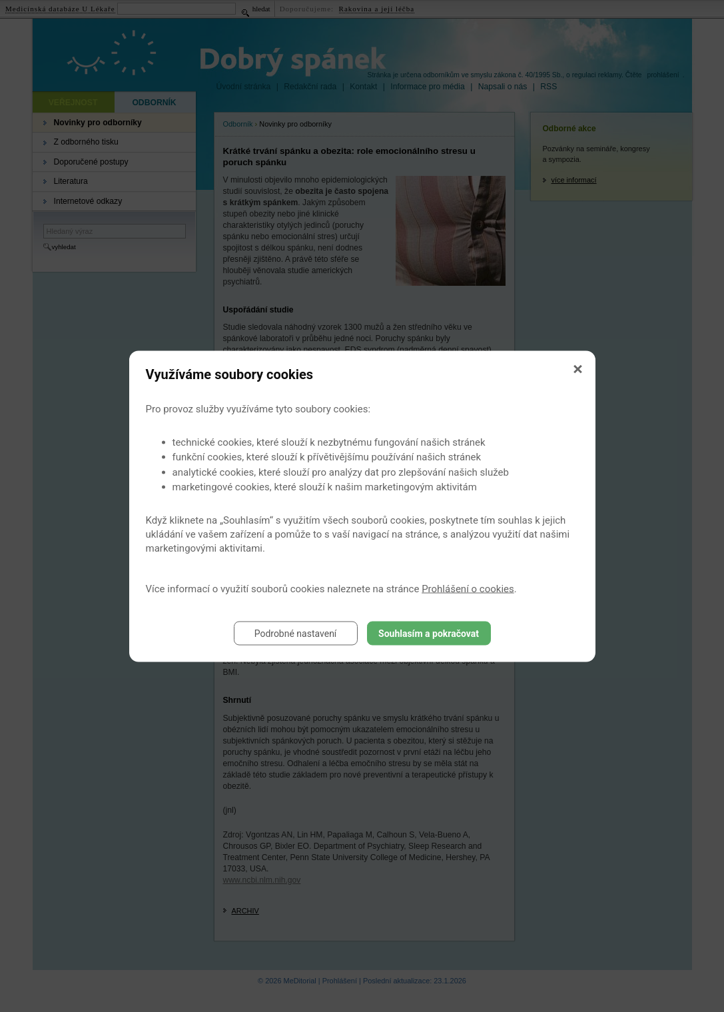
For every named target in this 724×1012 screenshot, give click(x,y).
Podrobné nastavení (295, 633)
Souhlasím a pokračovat (428, 633)
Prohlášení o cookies (468, 588)
